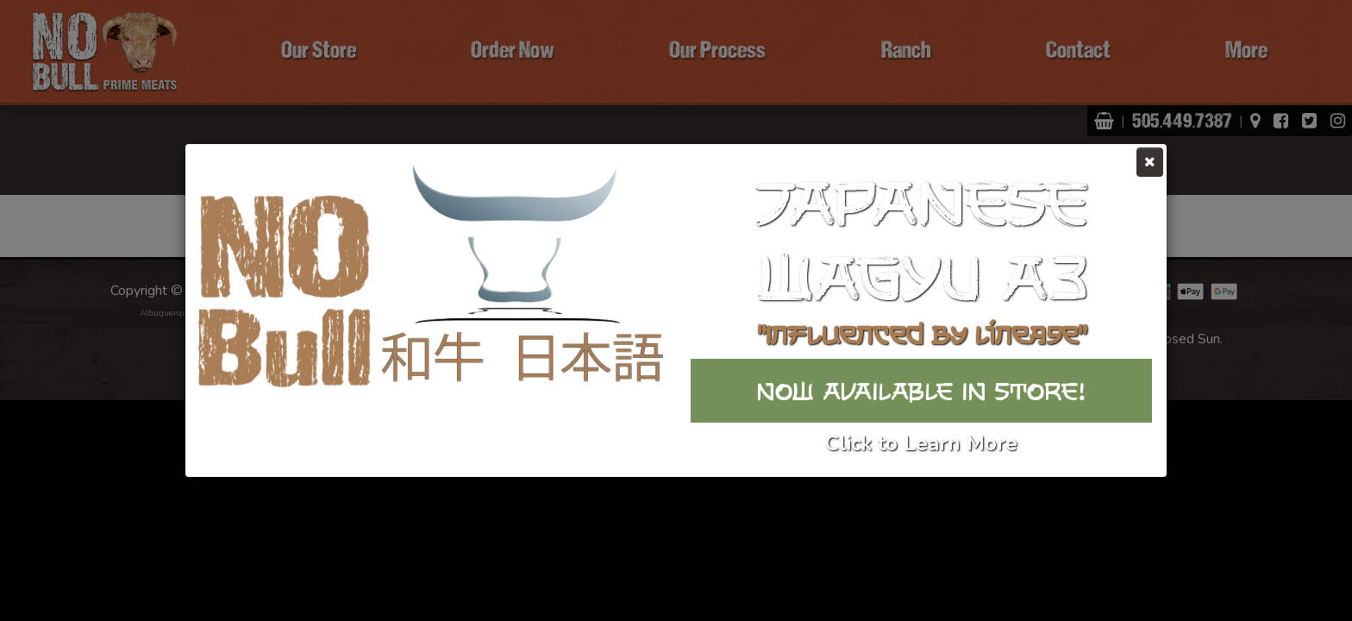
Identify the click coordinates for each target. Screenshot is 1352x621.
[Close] (1149, 162)
